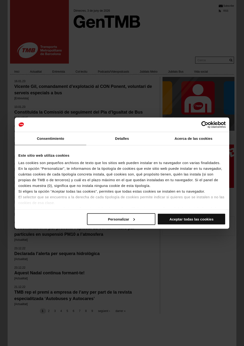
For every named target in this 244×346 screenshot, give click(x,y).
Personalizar (121, 219)
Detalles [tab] (122, 138)
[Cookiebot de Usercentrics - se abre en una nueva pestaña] (205, 124)
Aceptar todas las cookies (191, 219)
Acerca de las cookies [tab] (194, 138)
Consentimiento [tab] (50, 138)
